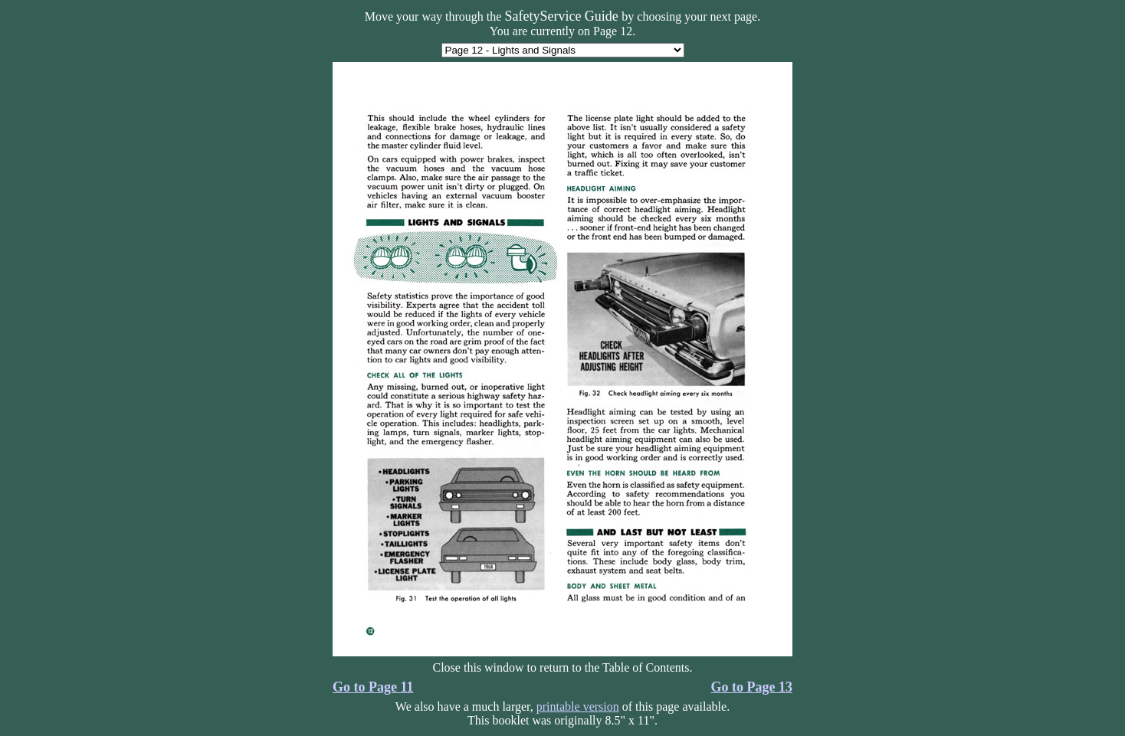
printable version (577, 706)
